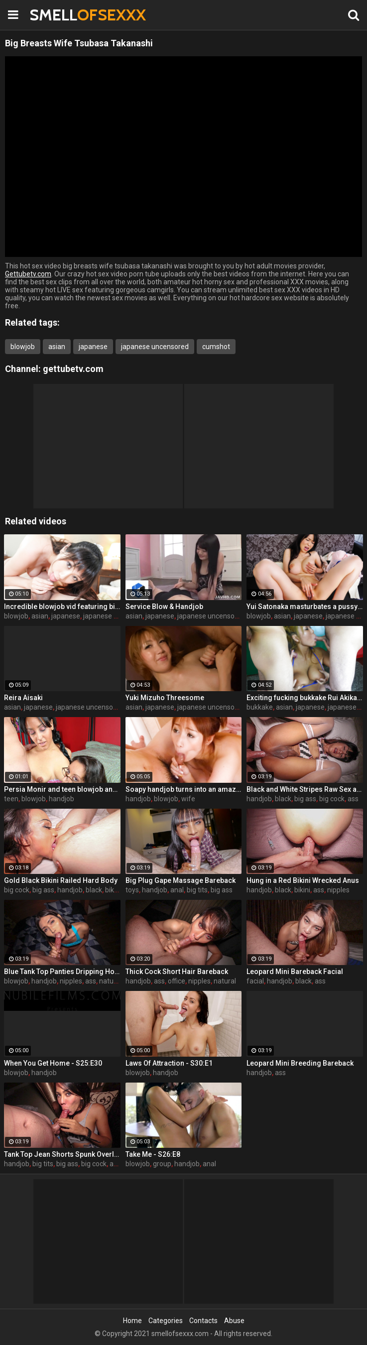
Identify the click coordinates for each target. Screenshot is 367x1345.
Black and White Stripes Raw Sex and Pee (304, 789)
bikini (113, 890)
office (176, 981)
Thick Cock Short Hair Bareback (176, 972)
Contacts (203, 1321)
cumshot (216, 347)
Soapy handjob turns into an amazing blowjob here (183, 789)
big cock (332, 799)
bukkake (259, 707)
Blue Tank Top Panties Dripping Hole (62, 972)
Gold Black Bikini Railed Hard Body (61, 880)
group (162, 1164)
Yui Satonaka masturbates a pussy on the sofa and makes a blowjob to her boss (304, 607)
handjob (61, 799)
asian (56, 347)
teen (11, 799)
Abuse (234, 1321)
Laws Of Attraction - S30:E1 (169, 1063)
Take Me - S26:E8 (152, 1154)
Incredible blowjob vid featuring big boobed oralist (62, 607)
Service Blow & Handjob (164, 607)
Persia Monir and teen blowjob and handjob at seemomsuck (62, 789)
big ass (305, 799)
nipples (338, 890)
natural (110, 981)
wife (188, 799)
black (283, 799)
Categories (165, 1321)
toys (132, 890)
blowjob (22, 347)
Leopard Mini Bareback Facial (294, 972)
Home (132, 1321)
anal (177, 890)
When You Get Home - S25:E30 (53, 1063)
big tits (197, 890)
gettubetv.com (73, 369)
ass (353, 799)
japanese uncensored (155, 347)
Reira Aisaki (23, 698)
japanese (93, 347)
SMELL (55, 14)
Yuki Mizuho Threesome (164, 698)
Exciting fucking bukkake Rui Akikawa (304, 698)
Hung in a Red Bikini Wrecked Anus (302, 880)
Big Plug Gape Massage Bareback (180, 880)
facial (255, 981)
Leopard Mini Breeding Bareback (300, 1063)
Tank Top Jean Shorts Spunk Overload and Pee (62, 1154)
